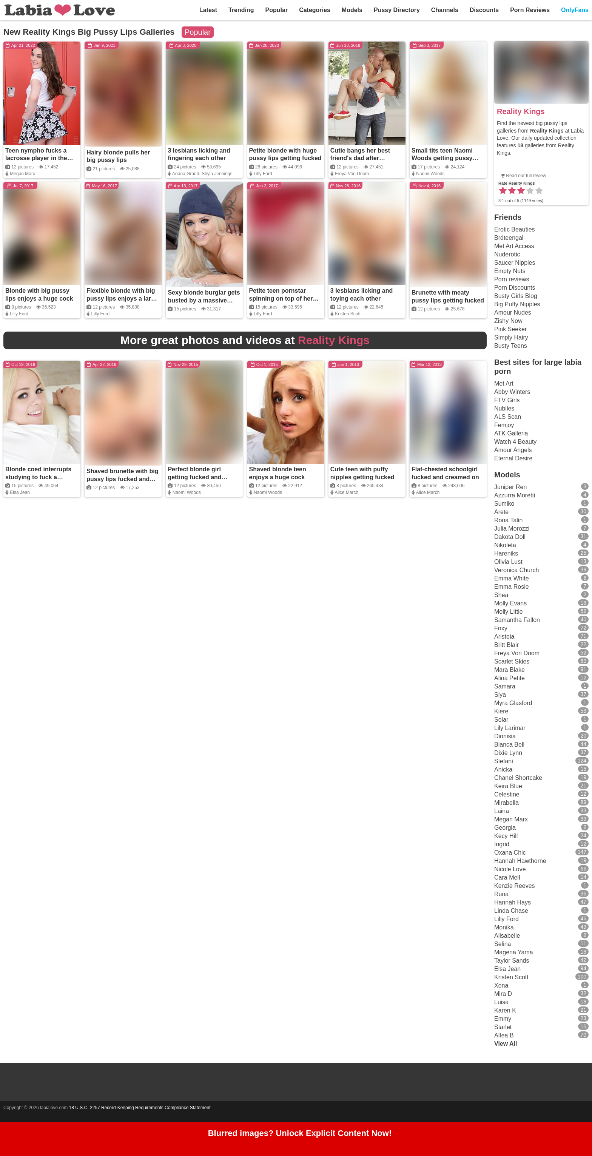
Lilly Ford (263, 173)
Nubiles (504, 408)
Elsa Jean (20, 492)
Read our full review (526, 175)
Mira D (503, 994)
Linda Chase (511, 911)
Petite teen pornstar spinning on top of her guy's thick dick (281, 298)
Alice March (346, 492)
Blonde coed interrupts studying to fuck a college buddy (38, 477)
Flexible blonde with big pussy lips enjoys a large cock (122, 298)
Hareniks (506, 553)
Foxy (500, 628)
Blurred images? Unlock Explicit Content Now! (300, 1134)
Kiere (501, 711)
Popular (276, 10)
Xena (501, 985)
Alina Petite (509, 678)
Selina (502, 944)
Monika (504, 927)
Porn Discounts (514, 287)
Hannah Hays (512, 902)
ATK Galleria (511, 433)
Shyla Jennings (217, 173)
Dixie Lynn (508, 753)
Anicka (503, 769)
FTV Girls (507, 400)
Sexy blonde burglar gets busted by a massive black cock (204, 300)
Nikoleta (505, 545)
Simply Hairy (511, 337)
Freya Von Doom (352, 173)
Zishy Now (508, 321)
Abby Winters (512, 392)
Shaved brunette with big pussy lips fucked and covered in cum (122, 479)
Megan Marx (22, 173)
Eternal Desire (513, 458)
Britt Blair (506, 645)
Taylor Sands (511, 960)
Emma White (511, 578)
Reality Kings (521, 111)
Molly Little (508, 611)
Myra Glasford (513, 703)
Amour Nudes (512, 312)
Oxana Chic (510, 852)
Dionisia (505, 736)
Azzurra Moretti (514, 495)
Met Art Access (514, 246)
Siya (500, 694)
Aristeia (504, 636)
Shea (501, 595)
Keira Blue (508, 786)
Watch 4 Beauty (515, 441)
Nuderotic (507, 254)
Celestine (507, 794)
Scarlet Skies (511, 661)
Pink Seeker (510, 329)
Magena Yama (513, 952)
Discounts (484, 10)
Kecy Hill (506, 836)
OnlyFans (575, 10)
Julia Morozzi (511, 528)
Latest (208, 10)
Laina (501, 811)
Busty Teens (510, 346)
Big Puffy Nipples (517, 304)
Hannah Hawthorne (520, 861)
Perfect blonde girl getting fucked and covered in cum (194, 477)
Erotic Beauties (514, 229)
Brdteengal (508, 238)
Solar (501, 719)
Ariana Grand (185, 173)
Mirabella (506, 802)
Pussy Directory (397, 10)
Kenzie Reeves (514, 886)
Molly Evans (510, 603)
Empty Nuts (510, 271)
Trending (241, 10)
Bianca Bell (509, 744)
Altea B (504, 1035)
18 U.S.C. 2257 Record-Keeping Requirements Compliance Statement (140, 1107)
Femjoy (504, 425)
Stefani (503, 761)
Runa (501, 894)
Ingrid (501, 844)
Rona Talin (508, 520)
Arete (501, 512)
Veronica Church (516, 570)
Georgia (505, 827)
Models (352, 10)
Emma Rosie (511, 586)
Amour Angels (513, 450)
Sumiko (504, 503)
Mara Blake (509, 670)
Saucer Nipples (514, 262)
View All (505, 1043)
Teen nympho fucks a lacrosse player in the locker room (36, 158)
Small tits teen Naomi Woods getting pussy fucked (442, 158)
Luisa (501, 1002)
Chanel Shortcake (518, 778)
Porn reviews (511, 279)
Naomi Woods (430, 173)
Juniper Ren (510, 487)
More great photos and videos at (245, 340)
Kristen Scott (348, 313)
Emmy (502, 1019)
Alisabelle (507, 935)
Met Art (503, 383)
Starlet (503, 1027)
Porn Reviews (530, 10)
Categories (314, 10)
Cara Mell (507, 877)
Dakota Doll (510, 537)
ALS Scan (507, 417)
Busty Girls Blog (515, 296)
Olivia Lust (508, 562)
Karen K (505, 1010)
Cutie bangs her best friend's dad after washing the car (360, 158)
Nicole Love (510, 869)
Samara (504, 686)
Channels (444, 10)
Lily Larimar (510, 728)
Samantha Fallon (517, 620)
